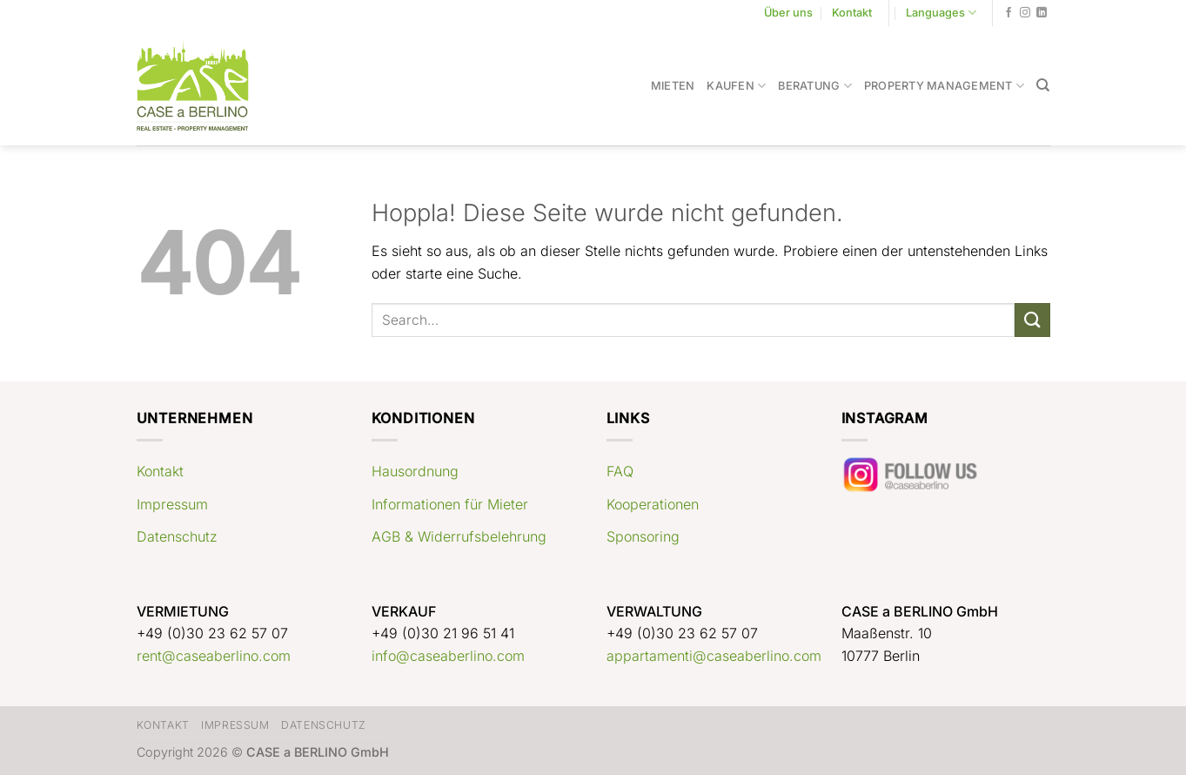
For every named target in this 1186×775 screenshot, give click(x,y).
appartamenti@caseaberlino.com (713, 655)
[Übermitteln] (1032, 320)
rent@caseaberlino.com (214, 655)
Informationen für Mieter (450, 504)
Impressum (172, 504)
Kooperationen (652, 504)
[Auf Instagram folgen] (1025, 13)
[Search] (1042, 85)
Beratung (815, 86)
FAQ (619, 471)
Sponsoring (643, 536)
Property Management (944, 86)
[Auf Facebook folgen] (1008, 13)
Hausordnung (415, 471)
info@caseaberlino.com (448, 655)
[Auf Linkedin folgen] (1041, 13)
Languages (941, 12)
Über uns (788, 12)
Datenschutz (177, 536)
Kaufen (736, 86)
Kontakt (852, 12)
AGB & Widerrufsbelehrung (459, 536)
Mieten (673, 85)
